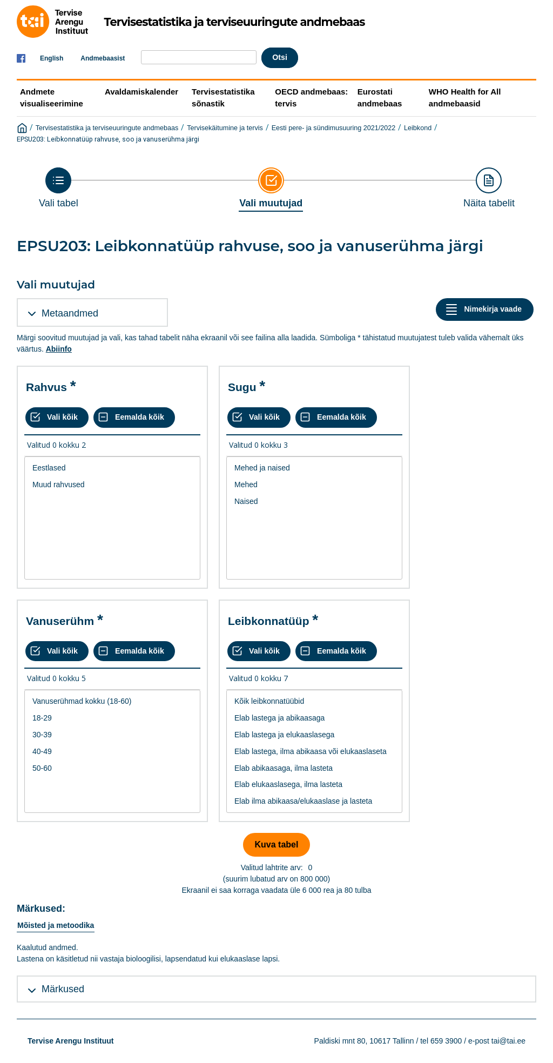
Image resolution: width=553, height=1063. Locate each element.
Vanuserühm (60, 621)
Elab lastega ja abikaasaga (314, 718)
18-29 (112, 718)
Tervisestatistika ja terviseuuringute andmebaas (107, 128)
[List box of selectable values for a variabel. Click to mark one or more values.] (112, 518)
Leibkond (417, 128)
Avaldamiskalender (141, 91)
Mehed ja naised (314, 468)
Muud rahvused (112, 484)
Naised (314, 501)
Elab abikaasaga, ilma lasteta (314, 768)
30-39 (112, 734)
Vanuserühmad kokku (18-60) (112, 701)
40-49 (112, 751)
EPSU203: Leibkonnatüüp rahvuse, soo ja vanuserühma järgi (108, 139)
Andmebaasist (102, 58)
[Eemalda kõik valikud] (134, 417)
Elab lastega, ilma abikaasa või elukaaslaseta (314, 751)
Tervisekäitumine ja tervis (225, 128)
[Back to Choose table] (58, 188)
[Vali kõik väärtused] (57, 417)
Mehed (314, 484)
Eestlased (112, 468)
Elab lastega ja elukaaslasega (314, 734)
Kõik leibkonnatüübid (314, 701)
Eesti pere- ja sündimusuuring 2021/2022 (334, 128)
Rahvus (46, 387)
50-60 (112, 768)
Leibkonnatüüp (268, 621)
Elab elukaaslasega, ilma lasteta (314, 784)
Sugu (242, 387)
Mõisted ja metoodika (55, 925)
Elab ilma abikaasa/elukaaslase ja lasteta (314, 801)
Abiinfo (59, 349)
